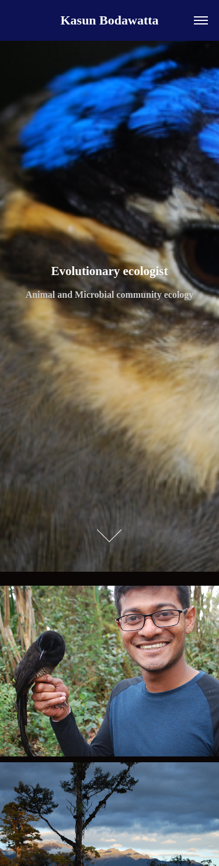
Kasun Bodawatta (109, 20)
